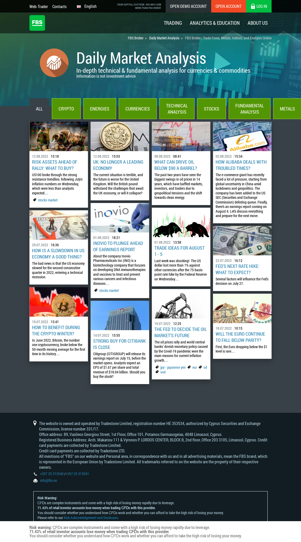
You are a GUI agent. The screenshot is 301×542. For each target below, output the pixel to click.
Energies (99, 109)
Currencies (138, 109)
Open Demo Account (188, 6)
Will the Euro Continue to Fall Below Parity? (240, 337)
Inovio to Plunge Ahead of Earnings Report (118, 246)
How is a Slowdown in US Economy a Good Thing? (58, 253)
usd (163, 371)
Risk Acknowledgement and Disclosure (91, 517)
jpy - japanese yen (173, 367)
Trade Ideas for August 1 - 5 (179, 251)
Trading (173, 23)
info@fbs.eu (48, 480)
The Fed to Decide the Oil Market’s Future (180, 332)
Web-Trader (38, 6)
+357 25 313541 (77, 473)
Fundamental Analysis (249, 108)
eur (194, 367)
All (39, 109)
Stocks (211, 109)
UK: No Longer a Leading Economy (118, 165)
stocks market (48, 200)
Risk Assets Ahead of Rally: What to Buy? (54, 165)
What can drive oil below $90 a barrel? (175, 165)
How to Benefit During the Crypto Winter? (56, 330)
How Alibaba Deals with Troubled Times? (241, 165)
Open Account (229, 6)
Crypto (66, 109)
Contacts (59, 6)
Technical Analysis (177, 108)
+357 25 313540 (52, 473)
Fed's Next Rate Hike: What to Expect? (237, 269)
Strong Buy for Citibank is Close (119, 344)
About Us (258, 23)
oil (205, 367)
